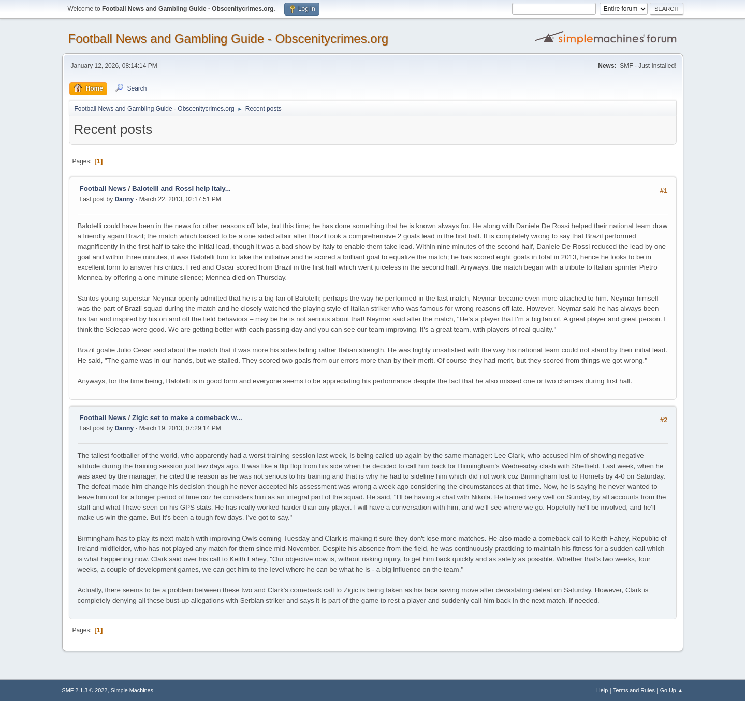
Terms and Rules (634, 690)
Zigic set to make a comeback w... (187, 418)
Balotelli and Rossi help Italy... (181, 188)
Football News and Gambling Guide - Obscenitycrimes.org (228, 39)
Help (602, 690)
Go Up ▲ (671, 690)
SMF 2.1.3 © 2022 (85, 690)
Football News (103, 188)
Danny (124, 199)
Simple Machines (132, 690)
